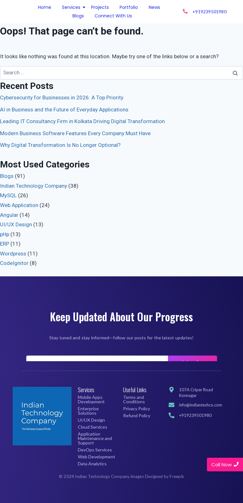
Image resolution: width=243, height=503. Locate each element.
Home (44, 7)
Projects (100, 7)
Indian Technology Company (33, 186)
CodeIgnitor (14, 263)
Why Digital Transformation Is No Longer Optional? (60, 145)
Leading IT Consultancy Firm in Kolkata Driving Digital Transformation (82, 121)
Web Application (19, 205)
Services (72, 7)
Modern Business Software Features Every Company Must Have (75, 133)
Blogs (78, 16)
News (154, 7)
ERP (4, 244)
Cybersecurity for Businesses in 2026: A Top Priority (61, 97)
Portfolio (129, 7)
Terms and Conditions (134, 399)
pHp (4, 234)
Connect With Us (113, 16)
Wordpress (13, 253)
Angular (9, 215)
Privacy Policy (136, 408)
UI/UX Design (16, 224)
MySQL (8, 195)
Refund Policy (136, 415)
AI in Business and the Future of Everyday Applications (64, 109)
